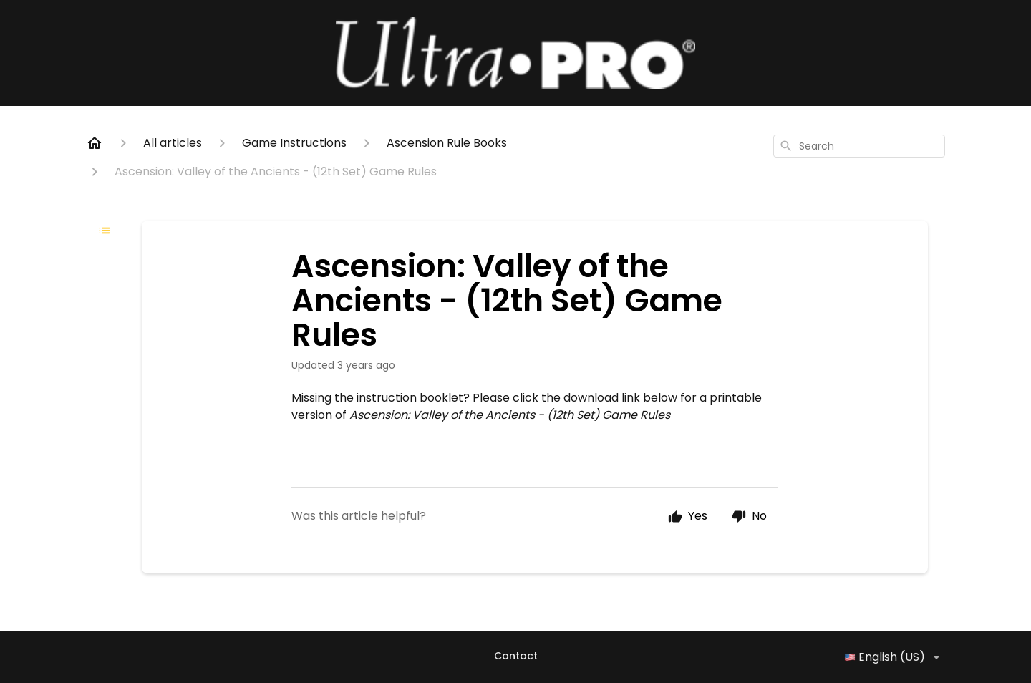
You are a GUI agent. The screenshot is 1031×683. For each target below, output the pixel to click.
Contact (516, 656)
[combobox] (859, 146)
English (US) (894, 657)
